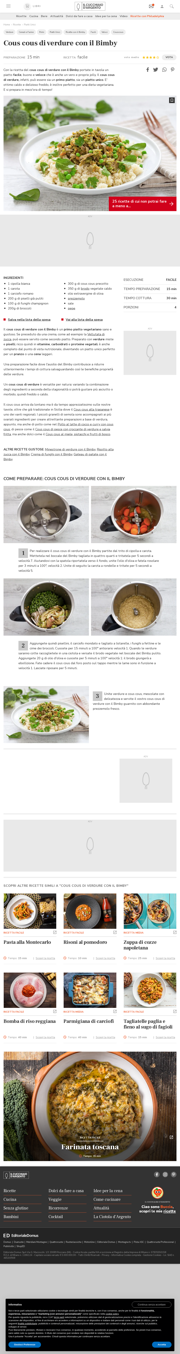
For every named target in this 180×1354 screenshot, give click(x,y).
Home (7, 24)
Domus (8, 1242)
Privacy (105, 1255)
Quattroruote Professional (160, 1242)
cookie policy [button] (112, 1314)
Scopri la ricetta (45, 958)
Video (124, 16)
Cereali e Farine (26, 32)
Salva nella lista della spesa (29, 320)
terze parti (59, 1317)
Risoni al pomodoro (85, 942)
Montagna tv (124, 1242)
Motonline (89, 1242)
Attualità (56, 16)
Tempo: (17, 958)
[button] (147, 69)
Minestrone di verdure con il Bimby (70, 449)
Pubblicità (9, 1246)
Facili (93, 32)
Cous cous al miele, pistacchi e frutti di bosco (78, 434)
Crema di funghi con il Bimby (51, 454)
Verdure (9, 32)
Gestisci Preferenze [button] (24, 1344)
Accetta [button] (162, 1344)
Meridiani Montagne (36, 1242)
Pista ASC (139, 1242)
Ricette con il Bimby (75, 32)
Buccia (166, 1206)
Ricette (21, 16)
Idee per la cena (106, 16)
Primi (41, 32)
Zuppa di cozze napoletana (140, 945)
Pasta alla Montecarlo (27, 942)
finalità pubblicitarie (27, 1323)
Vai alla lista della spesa (84, 320)
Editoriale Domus (106, 1242)
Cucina (33, 16)
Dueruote (19, 1242)
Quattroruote (56, 1242)
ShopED (21, 1246)
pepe (71, 308)
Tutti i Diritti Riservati (89, 1255)
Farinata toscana (90, 1147)
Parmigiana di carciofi (88, 1021)
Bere (44, 16)
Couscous (118, 32)
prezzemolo (76, 298)
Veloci (105, 32)
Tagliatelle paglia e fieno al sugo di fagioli (148, 1024)
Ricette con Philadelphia (147, 16)
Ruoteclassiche (74, 1242)
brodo (85, 288)
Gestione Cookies (152, 1255)
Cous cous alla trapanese (92, 409)
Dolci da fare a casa (79, 16)
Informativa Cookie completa (126, 1255)
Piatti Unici (30, 24)
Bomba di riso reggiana (30, 1021)
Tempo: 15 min (90, 1156)
